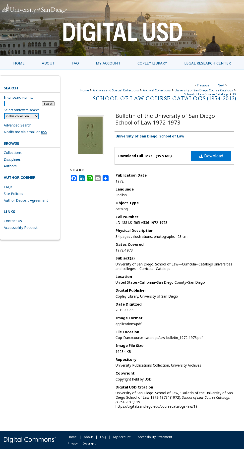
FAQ (103, 437)
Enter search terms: (18, 97)
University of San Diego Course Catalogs (204, 90)
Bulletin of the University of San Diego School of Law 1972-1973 (165, 119)
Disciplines (12, 159)
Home (84, 90)
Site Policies (13, 193)
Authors (10, 166)
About (88, 437)
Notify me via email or (25, 131)
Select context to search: (22, 110)
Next (221, 85)
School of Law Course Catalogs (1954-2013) (164, 98)
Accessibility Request (21, 227)
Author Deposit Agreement (26, 200)
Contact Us (13, 220)
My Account (121, 437)
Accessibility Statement (155, 437)
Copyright (89, 443)
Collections (13, 152)
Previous (203, 85)
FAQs (8, 187)
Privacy (73, 443)
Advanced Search (17, 125)
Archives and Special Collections (116, 90)
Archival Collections (157, 90)
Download (211, 156)
